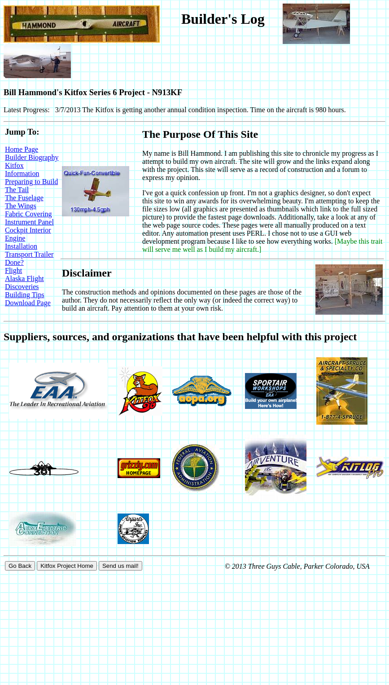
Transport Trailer (29, 254)
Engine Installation (21, 242)
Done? (14, 262)
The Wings (20, 206)
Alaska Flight (24, 278)
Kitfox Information (22, 169)
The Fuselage (24, 198)
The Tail (17, 189)
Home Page (21, 149)
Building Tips (24, 295)
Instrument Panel (29, 222)
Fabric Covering (28, 214)
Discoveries (22, 286)
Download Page (28, 303)
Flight (13, 270)
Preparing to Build (31, 181)
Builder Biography (32, 157)
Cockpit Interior (28, 230)
